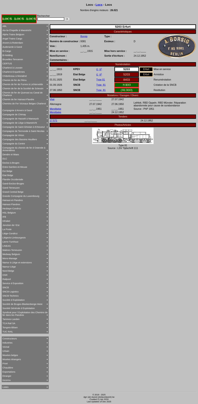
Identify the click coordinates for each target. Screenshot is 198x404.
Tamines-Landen (11, 319)
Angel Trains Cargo (12, 38)
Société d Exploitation (13, 300)
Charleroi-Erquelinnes (13, 71)
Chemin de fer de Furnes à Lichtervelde (22, 84)
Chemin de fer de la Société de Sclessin (22, 88)
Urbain (5, 351)
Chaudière (7, 367)
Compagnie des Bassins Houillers (19, 139)
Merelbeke (55, 109)
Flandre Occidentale (12, 179)
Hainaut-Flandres (11, 204)
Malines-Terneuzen (12, 250)
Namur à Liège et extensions (17, 262)
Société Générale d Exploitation (18, 308)
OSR (5, 275)
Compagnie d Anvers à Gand (17, 110)
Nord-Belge (8, 270)
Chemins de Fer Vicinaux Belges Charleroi (24, 103)
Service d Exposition (12, 283)
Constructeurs (9, 338)
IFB (4, 216)
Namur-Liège (9, 266)
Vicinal (5, 347)
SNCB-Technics (10, 295)
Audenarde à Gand (12, 47)
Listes (5, 387)
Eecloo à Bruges (10, 162)
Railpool (6, 279)
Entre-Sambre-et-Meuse (14, 167)
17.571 (53, 120)
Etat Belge (7, 175)
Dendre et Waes (10, 154)
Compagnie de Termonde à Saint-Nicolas (23, 131)
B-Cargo (6, 51)
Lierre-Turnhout (10, 241)
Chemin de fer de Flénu (14, 80)
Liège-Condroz (10, 233)
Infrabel (6, 221)
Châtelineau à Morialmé (14, 76)
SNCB (5, 287)
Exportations (8, 371)
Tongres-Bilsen (10, 327)
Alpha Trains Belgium (13, 34)
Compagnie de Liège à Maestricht (19, 122)
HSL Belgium (9, 212)
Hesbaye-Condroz (11, 208)
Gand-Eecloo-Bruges (13, 183)
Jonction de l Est (10, 225)
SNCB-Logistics (10, 291)
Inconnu (6, 380)
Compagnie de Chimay (14, 114)
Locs (99, 4)
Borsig (83, 36)
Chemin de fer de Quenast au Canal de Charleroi (22, 93)
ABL (4, 26)
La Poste (7, 229)
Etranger (6, 376)
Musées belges (10, 355)
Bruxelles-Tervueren (12, 59)
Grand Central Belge (13, 192)
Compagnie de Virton (13, 135)
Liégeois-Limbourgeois (14, 237)
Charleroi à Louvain (12, 67)
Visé (52, 99)
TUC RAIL (7, 331)
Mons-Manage (9, 258)
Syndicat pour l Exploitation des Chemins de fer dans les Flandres (25, 313)
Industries (7, 342)
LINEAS (6, 246)
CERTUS (7, 63)
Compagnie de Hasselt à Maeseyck (20, 118)
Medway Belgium (11, 254)
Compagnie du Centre (13, 143)
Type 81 (100, 79)
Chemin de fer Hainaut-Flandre (18, 99)
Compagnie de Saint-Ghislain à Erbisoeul (23, 127)
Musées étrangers (11, 359)
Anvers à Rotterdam (12, 42)
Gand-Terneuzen (11, 187)
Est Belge (7, 171)
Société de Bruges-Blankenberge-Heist (22, 304)
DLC (4, 158)
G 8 (99, 69)
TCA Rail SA (8, 323)
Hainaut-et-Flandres (12, 200)
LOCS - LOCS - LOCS (19, 18)
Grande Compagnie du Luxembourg (20, 196)
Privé (5, 363)
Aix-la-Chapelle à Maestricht (16, 30)
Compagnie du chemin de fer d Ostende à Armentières (23, 149)
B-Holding (7, 55)
